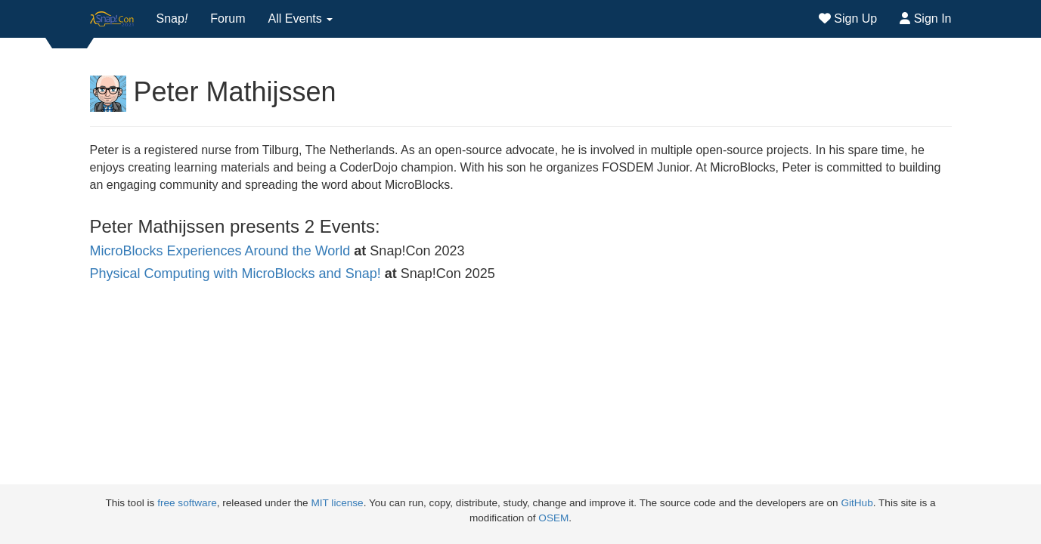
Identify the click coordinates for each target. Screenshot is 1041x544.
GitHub (856, 502)
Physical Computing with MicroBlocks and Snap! (235, 273)
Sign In (925, 18)
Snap (172, 18)
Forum (227, 18)
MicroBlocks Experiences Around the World (220, 250)
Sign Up (848, 18)
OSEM (553, 518)
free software (187, 502)
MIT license (337, 502)
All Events (300, 18)
